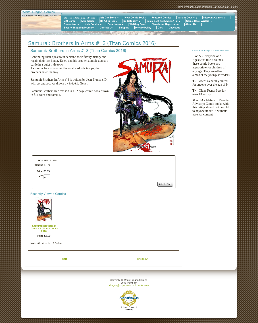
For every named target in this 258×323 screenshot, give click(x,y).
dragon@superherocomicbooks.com (129, 285)
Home (180, 7)
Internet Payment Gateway (129, 308)
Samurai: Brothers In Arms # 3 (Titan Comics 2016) (44, 228)
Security (233, 7)
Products (207, 7)
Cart (215, 7)
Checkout (223, 7)
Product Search (192, 7)
